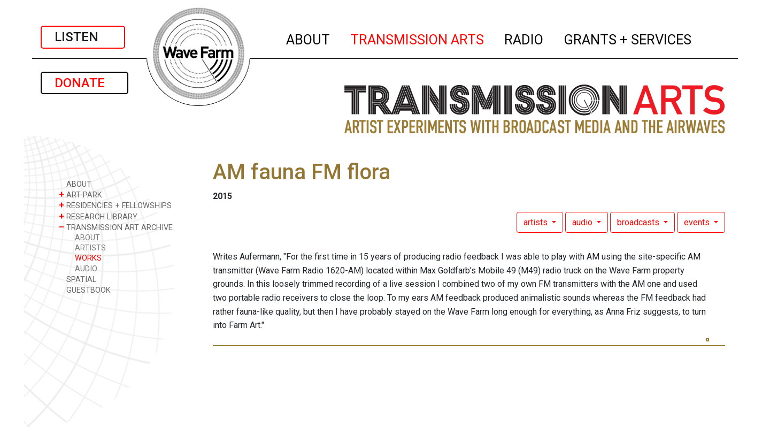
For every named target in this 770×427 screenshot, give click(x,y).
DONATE (84, 82)
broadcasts (639, 222)
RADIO (524, 38)
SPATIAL (77, 279)
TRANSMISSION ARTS (417, 38)
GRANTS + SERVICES (628, 38)
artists (536, 222)
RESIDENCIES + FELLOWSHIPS (115, 205)
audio (583, 222)
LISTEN (83, 36)
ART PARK (80, 194)
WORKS (88, 258)
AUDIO (86, 268)
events (698, 222)
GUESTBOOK (85, 290)
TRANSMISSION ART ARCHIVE (116, 227)
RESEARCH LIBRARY (98, 216)
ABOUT (308, 38)
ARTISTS (90, 248)
